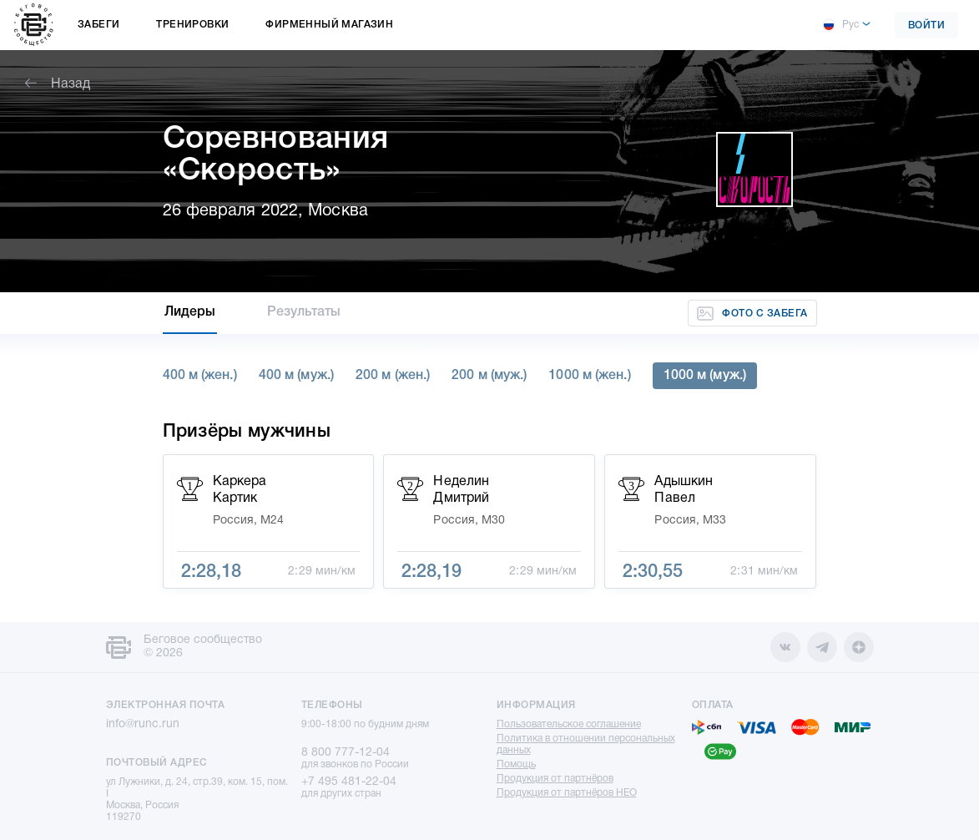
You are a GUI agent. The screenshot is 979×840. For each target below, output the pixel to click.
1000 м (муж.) (705, 376)
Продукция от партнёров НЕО (567, 792)
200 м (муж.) (489, 376)
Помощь (516, 764)
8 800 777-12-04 (345, 752)
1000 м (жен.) (589, 376)
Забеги (98, 24)
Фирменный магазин (329, 24)
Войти (927, 25)
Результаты (304, 312)
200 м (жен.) (393, 376)
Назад (57, 84)
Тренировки (192, 24)
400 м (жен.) (200, 376)
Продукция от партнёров (555, 778)
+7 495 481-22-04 (348, 782)
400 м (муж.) (296, 376)
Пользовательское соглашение (569, 724)
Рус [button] (840, 25)
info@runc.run (142, 724)
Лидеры (190, 312)
